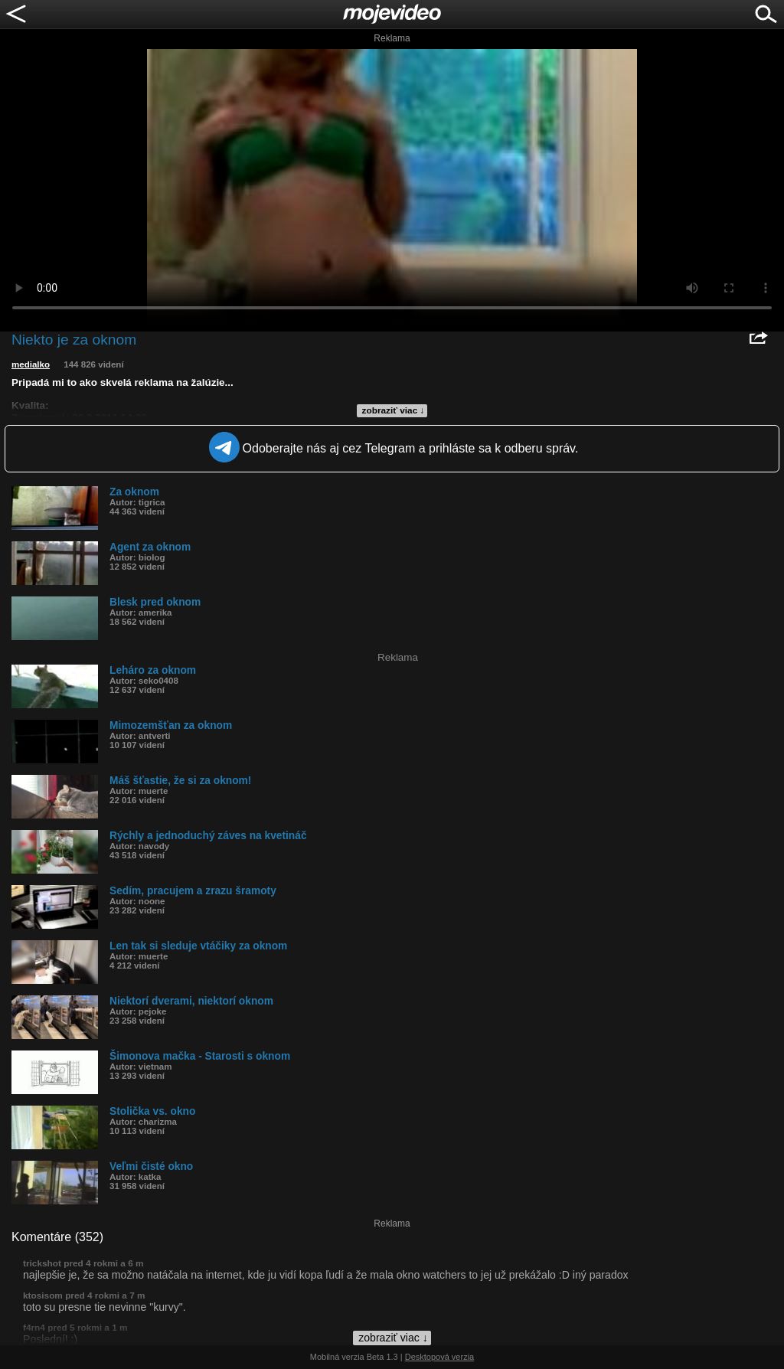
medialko (30, 364)
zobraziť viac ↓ (393, 410)
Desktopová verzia (440, 1356)
